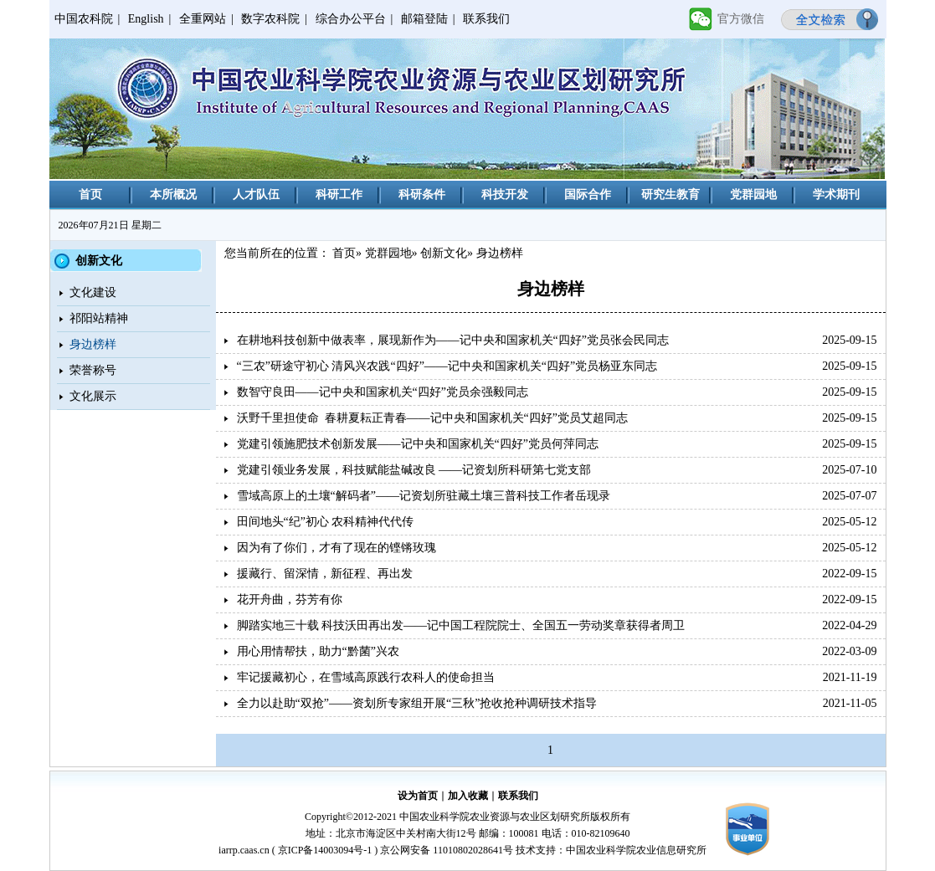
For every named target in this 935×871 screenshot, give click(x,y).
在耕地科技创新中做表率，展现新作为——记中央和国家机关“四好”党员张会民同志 (453, 340)
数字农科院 (270, 19)
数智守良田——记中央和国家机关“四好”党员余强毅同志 (382, 392)
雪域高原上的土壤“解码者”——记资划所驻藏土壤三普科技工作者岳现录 (423, 495)
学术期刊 (836, 194)
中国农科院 (83, 19)
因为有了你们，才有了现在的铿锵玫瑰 (336, 547)
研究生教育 (670, 194)
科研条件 (421, 194)
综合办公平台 (351, 19)
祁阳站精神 (98, 318)
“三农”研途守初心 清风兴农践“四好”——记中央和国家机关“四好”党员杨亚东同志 (447, 366)
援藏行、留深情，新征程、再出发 (325, 573)
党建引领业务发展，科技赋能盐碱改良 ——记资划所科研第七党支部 (414, 470)
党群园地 (753, 194)
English (146, 19)
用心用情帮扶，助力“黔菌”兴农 (318, 651)
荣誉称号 (92, 370)
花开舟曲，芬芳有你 (289, 599)
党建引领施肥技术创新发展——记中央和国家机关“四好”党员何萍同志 (418, 444)
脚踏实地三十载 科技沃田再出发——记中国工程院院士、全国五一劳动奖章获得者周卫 (461, 625)
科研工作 (339, 194)
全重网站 (202, 19)
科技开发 (504, 194)
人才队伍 (256, 194)
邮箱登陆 (424, 19)
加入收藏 (468, 796)
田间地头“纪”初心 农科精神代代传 (325, 521)
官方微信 (740, 19)
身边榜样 (92, 344)
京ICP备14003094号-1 (325, 850)
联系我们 (486, 19)
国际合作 (587, 194)
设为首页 (418, 796)
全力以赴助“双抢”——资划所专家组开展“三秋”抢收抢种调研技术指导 (417, 703)
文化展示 (92, 396)
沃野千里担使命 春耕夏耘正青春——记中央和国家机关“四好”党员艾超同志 (432, 418)
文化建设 (92, 292)
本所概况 (173, 194)
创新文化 (443, 253)
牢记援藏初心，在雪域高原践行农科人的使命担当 (366, 677)
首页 (90, 194)
